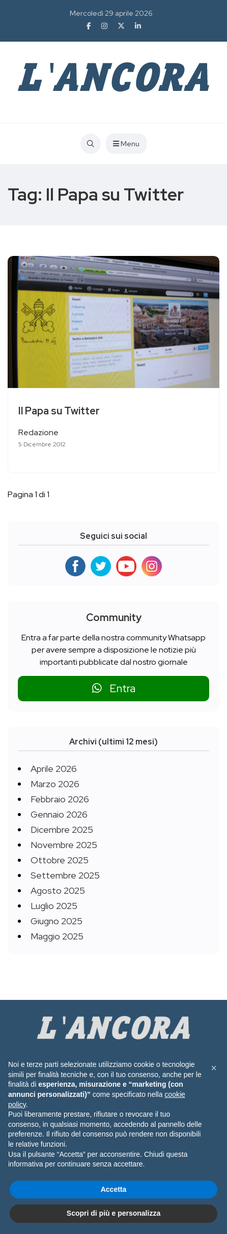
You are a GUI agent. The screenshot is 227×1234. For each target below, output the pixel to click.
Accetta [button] (114, 1189)
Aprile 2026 (54, 768)
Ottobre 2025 (60, 860)
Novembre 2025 (64, 845)
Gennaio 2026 (59, 814)
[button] (214, 1068)
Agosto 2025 (58, 890)
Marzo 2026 (55, 784)
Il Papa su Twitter (59, 410)
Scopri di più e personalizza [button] (113, 1213)
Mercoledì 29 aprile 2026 (111, 13)
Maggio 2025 (57, 936)
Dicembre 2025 (62, 829)
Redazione (38, 432)
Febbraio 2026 (60, 799)
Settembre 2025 (65, 875)
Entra (113, 688)
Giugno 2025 (56, 921)
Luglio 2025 (54, 906)
